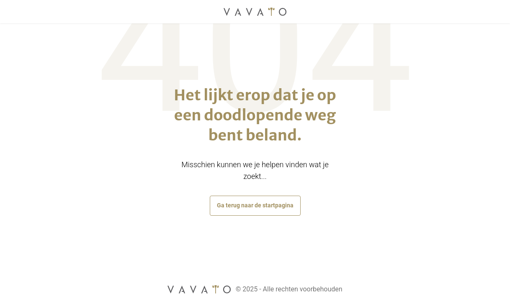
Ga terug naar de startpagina (255, 205)
